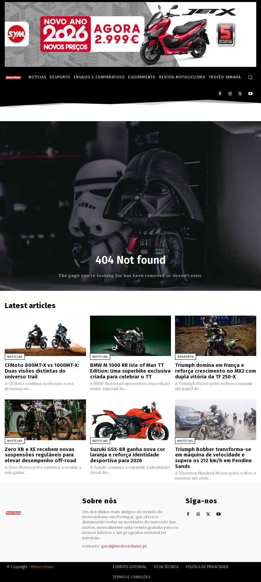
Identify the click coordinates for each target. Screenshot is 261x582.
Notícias (14, 356)
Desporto (185, 356)
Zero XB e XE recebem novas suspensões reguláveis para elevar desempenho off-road (40, 454)
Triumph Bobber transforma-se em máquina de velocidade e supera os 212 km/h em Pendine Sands (213, 457)
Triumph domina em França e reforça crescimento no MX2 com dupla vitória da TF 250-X (215, 370)
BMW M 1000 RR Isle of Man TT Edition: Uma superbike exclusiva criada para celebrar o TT (130, 370)
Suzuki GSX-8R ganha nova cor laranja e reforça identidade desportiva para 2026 (127, 454)
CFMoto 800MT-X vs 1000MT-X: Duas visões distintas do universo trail (42, 370)
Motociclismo (42, 566)
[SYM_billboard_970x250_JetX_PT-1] (130, 65)
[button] (250, 77)
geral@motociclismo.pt (123, 545)
